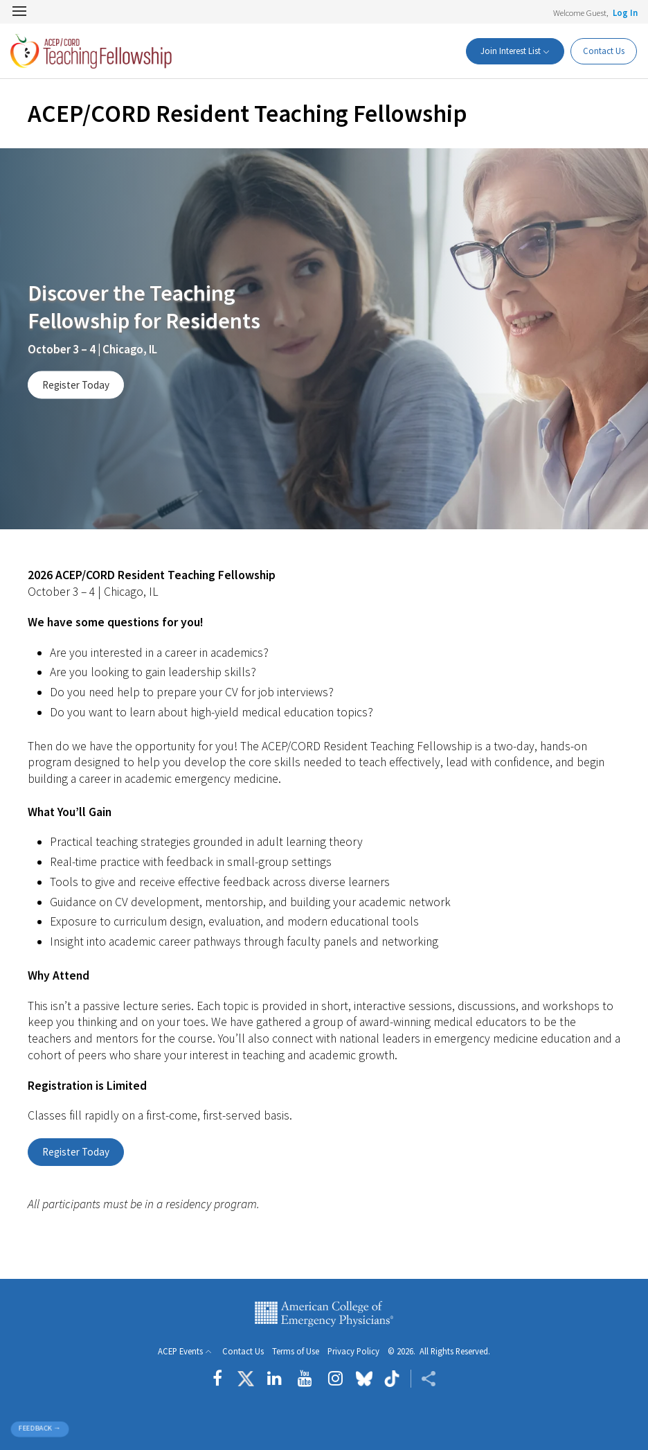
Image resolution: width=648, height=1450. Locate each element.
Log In (625, 12)
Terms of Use (295, 1351)
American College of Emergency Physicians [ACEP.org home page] (324, 1313)
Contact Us (602, 50)
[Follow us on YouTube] (305, 1378)
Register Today (75, 384)
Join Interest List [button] (506, 50)
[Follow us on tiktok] (391, 1378)
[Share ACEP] (423, 1378)
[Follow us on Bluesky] (364, 1378)
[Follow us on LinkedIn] (274, 1378)
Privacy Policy (353, 1351)
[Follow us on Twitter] (245, 1378)
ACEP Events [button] (180, 1351)
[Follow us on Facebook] (221, 1378)
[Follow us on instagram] (335, 1378)
